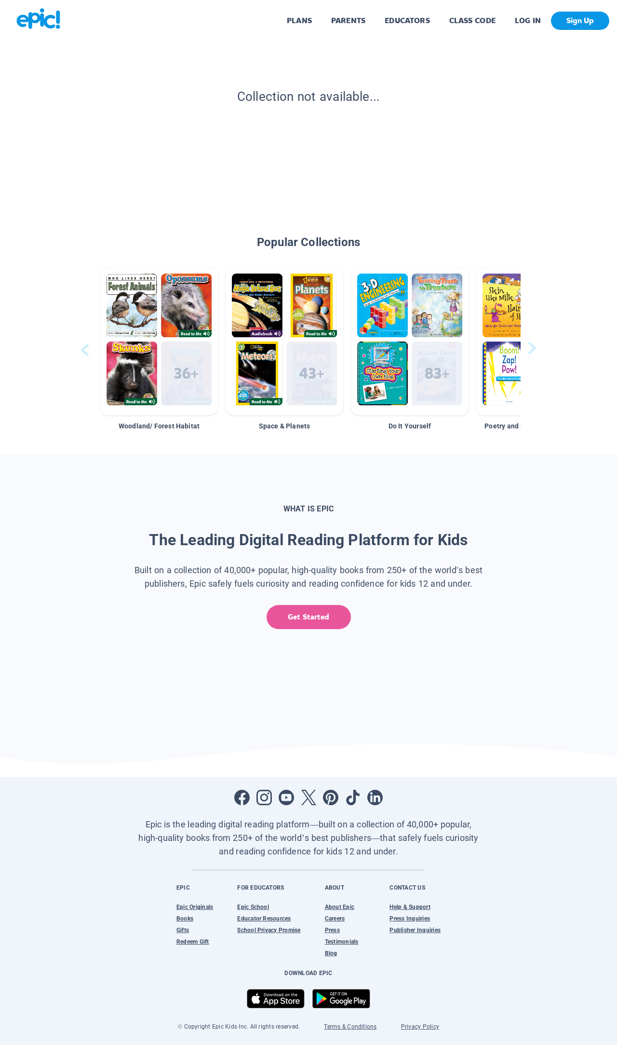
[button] (159, 341)
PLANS (299, 20)
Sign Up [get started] (580, 20)
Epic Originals (194, 907)
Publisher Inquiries (415, 930)
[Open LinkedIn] (375, 797)
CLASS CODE (472, 20)
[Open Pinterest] (330, 797)
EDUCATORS (407, 20)
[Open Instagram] (264, 797)
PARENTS (348, 20)
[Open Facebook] (242, 797)
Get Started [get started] (308, 617)
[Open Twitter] (308, 797)
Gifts (182, 930)
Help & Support (409, 907)
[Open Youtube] (286, 797)
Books (184, 918)
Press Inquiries (409, 918)
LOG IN (528, 20)
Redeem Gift (192, 941)
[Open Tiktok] (353, 797)
